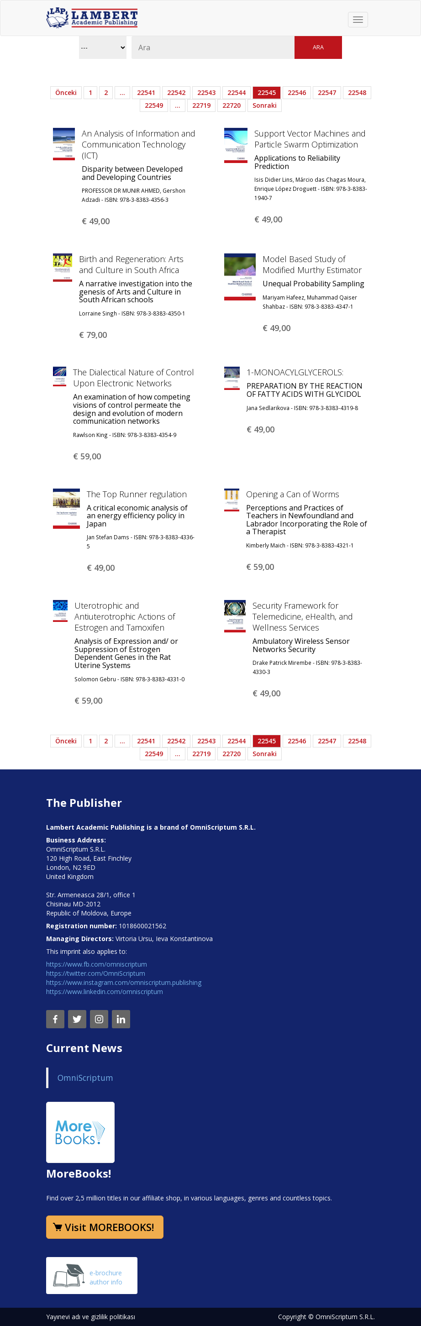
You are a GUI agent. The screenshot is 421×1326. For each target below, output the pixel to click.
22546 (297, 92)
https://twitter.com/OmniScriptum (95, 973)
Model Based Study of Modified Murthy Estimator (312, 264)
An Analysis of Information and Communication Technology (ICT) (138, 144)
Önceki (66, 92)
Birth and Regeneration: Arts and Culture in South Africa (131, 264)
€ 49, (96, 221)
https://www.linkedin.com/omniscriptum (104, 991)
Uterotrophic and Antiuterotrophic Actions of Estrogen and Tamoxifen (124, 616)
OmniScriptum (85, 1077)
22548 (357, 92)
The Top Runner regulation (137, 494)
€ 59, (87, 456)
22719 (201, 105)
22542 (176, 92)
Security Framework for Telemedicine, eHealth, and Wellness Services (303, 616)
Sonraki (265, 105)
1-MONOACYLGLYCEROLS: (295, 372)
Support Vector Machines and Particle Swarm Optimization (310, 139)
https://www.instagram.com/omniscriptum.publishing (123, 982)
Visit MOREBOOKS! (109, 1227)
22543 (206, 92)
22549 (154, 105)
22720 (231, 105)
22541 (146, 92)
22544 (236, 92)
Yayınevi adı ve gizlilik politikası (90, 1316)
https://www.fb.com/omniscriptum (96, 964)
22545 (267, 92)
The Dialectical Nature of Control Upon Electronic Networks (133, 378)
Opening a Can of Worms (292, 494)
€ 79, (93, 334)
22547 (327, 92)
